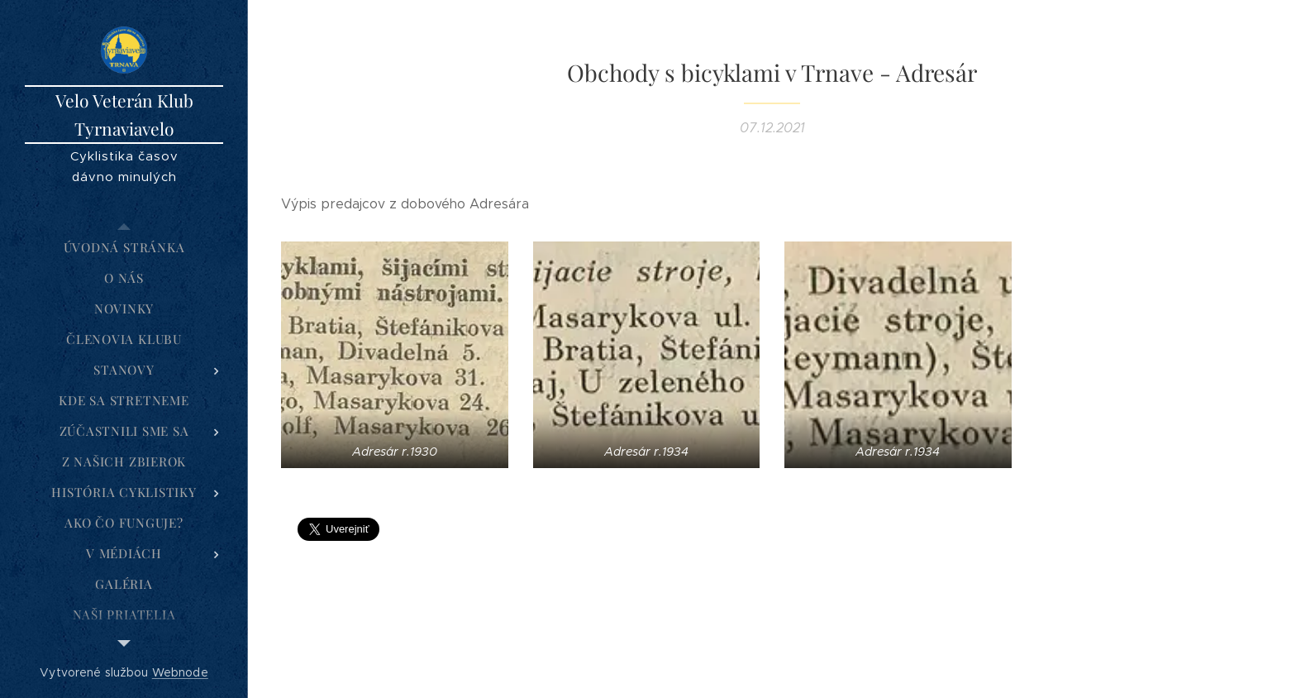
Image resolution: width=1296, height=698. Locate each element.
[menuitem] (124, 247)
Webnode (180, 672)
